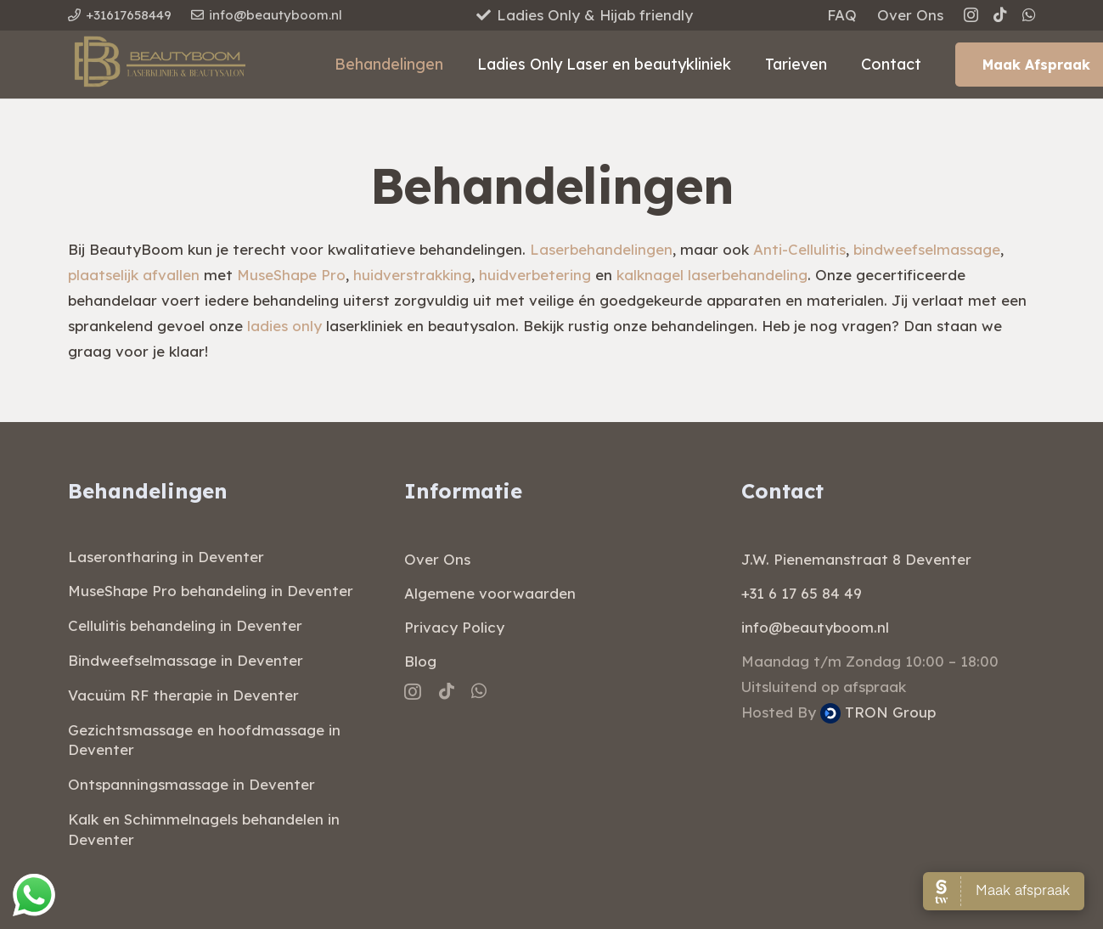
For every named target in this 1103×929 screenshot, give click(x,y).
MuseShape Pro (291, 275)
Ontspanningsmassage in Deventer (191, 784)
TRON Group (878, 712)
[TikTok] (1000, 14)
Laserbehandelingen (601, 249)
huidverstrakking (412, 275)
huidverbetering (535, 275)
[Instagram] (971, 15)
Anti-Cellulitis (799, 249)
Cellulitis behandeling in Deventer (185, 625)
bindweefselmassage (926, 249)
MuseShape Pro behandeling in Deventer (210, 591)
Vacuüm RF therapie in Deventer (183, 695)
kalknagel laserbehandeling (712, 275)
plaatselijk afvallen (134, 275)
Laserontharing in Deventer (166, 557)
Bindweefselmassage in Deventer (185, 660)
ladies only (284, 326)
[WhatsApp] (1029, 14)
